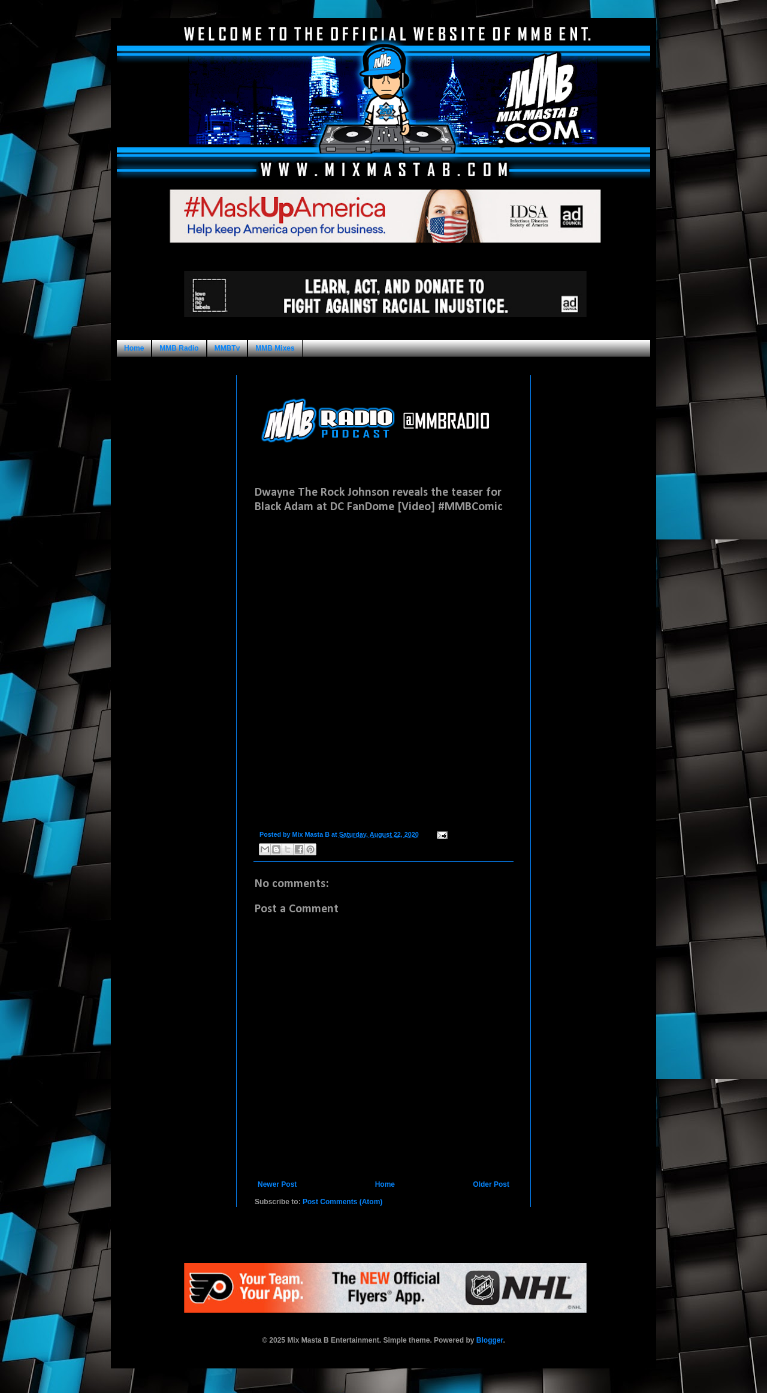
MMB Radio (178, 348)
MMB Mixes (274, 348)
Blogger (489, 1340)
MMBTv (227, 348)
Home (134, 348)
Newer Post (277, 1184)
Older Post (491, 1184)
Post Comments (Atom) (342, 1202)
